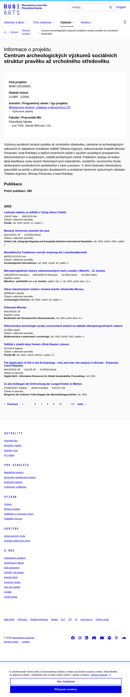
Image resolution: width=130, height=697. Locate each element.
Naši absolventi (11, 567)
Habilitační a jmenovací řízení (19, 514)
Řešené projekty (12, 509)
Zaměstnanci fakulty (14, 563)
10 (60, 404)
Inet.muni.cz (86, 619)
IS (76, 619)
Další (82, 404)
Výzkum (10, 497)
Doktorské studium (13, 482)
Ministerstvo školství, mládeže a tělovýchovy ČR (39, 107)
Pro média (9, 455)
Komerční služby (12, 582)
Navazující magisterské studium (20, 477)
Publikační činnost (13, 518)
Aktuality (13, 433)
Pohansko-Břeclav (15, 307)
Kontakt (8, 592)
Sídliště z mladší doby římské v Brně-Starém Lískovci (36, 344)
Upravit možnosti (20, 679)
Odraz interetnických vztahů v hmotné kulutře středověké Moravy (44, 289)
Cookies (26, 641)
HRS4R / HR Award (14, 572)
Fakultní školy (11, 577)
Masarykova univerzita (23, 637)
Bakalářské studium (14, 472)
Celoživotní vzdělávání (15, 487)
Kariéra (11, 528)
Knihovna (22, 619)
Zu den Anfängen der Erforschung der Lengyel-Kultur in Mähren (43, 384)
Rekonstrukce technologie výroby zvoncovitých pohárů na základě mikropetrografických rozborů (63, 326)
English (121, 7)
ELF (63, 619)
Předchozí (11, 404)
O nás (9, 550)
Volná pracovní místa (14, 536)
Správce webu (11, 641)
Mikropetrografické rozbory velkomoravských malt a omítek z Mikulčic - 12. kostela (54, 270)
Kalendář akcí (11, 440)
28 (72, 404)
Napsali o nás (11, 450)
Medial (54, 619)
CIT (70, 619)
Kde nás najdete (12, 587)
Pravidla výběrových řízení (17, 541)
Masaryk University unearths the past (27, 230)
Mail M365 (9, 619)
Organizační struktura (15, 558)
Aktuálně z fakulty (13, 445)
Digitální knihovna (39, 619)
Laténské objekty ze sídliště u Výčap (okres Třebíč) (35, 212)
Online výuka (102, 619)
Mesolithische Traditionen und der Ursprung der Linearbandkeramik (45, 252)
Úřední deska (10, 597)
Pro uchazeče (16, 465)
